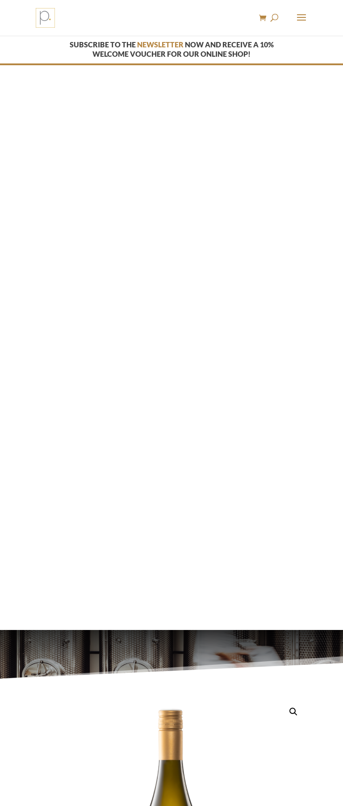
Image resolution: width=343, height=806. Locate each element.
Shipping (174, 512)
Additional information (148, 653)
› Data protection (272, 770)
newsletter (160, 44)
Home (42, 434)
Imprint (232, 770)
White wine (70, 434)
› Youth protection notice (178, 770)
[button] (293, 147)
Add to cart (99, 595)
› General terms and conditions (91, 770)
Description (67, 653)
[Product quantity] (47, 595)
